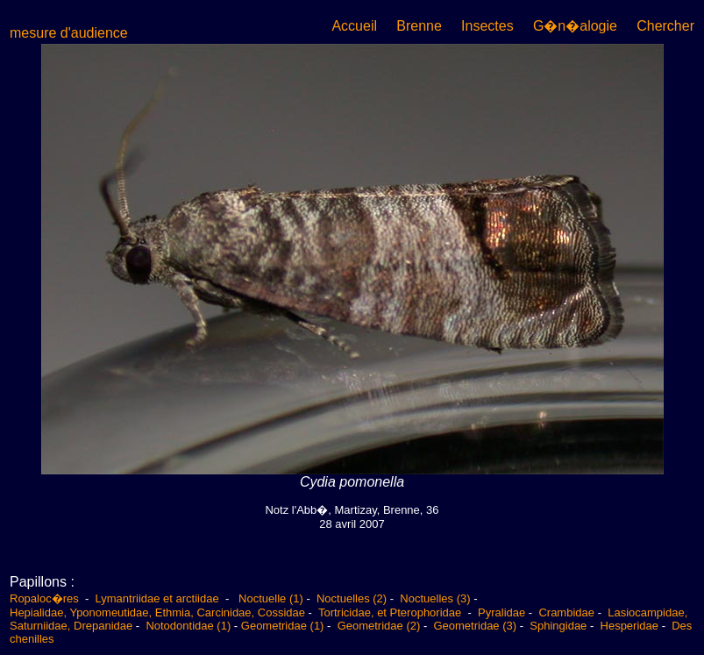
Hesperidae (630, 625)
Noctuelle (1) (270, 598)
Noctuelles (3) (435, 598)
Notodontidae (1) (188, 625)
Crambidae (566, 612)
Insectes (487, 25)
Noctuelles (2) (351, 598)
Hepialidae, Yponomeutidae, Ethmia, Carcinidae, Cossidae (157, 612)
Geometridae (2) (379, 625)
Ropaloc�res (46, 598)
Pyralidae (501, 612)
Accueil (354, 25)
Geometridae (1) (282, 625)
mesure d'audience (69, 32)
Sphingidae (558, 625)
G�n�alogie (575, 25)
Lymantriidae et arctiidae (157, 598)
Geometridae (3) (474, 625)
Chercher (665, 25)
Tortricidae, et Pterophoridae (391, 612)
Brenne (419, 25)
